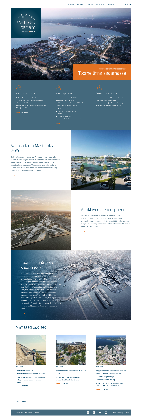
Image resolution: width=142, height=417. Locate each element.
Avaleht (71, 5)
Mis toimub (100, 5)
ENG (126, 5)
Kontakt (112, 5)
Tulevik (90, 5)
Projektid (81, 5)
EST (130, 5)
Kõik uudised (21, 402)
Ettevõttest (28, 413)
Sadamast (19, 413)
